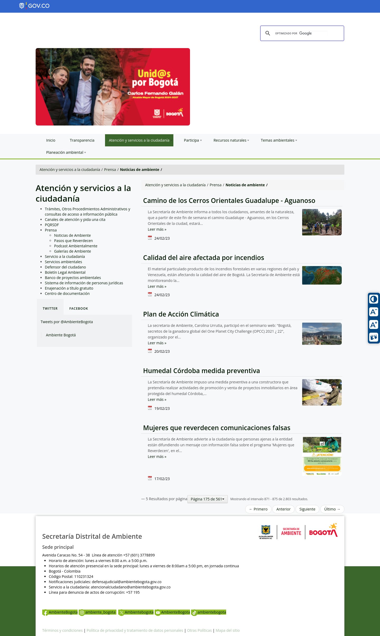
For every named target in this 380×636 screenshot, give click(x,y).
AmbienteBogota (60, 612)
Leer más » (157, 229)
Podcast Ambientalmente (75, 245)
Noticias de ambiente (139, 169)
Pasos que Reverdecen (73, 240)
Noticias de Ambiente (72, 235)
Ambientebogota (136, 612)
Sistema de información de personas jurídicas (84, 282)
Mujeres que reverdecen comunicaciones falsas (216, 427)
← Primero (258, 509)
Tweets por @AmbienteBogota (67, 321)
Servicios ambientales (63, 261)
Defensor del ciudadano (65, 267)
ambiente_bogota (97, 612)
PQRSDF (52, 224)
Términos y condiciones (62, 630)
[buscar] (301, 33)
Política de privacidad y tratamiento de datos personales (135, 630)
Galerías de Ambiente (72, 251)
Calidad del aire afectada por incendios (202, 257)
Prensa (110, 169)
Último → (332, 509)
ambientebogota (208, 612)
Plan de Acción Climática (180, 314)
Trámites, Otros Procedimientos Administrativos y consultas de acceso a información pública (87, 211)
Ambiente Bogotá (61, 334)
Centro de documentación (67, 293)
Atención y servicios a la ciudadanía (70, 169)
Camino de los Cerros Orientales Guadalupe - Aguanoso (228, 200)
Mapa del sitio (228, 630)
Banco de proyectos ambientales (73, 277)
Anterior (283, 509)
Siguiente (307, 509)
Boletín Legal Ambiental (65, 272)
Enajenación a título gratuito (69, 288)
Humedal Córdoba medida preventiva (200, 370)
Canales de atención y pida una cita (75, 219)
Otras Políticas (199, 630)
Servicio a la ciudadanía (65, 256)
